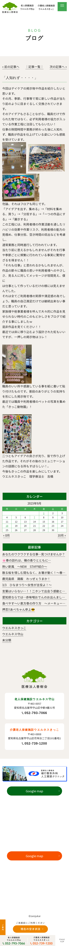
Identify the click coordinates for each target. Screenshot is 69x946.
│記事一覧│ (34, 66)
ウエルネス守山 (12, 634)
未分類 (6, 640)
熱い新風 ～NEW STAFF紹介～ (24, 566)
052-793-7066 (34, 713)
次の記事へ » (58, 66)
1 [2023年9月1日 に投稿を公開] (43, 513)
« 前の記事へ (10, 66)
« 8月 (6, 535)
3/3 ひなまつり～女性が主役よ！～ (27, 585)
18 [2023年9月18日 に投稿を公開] (7, 525)
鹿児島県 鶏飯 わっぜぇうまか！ (26, 579)
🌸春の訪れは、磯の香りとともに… (26, 560)
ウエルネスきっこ (14, 628)
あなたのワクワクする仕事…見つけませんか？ (33, 554)
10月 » (62, 535)
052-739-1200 (34, 743)
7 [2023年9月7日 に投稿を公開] (34, 517)
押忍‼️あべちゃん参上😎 (18, 609)
